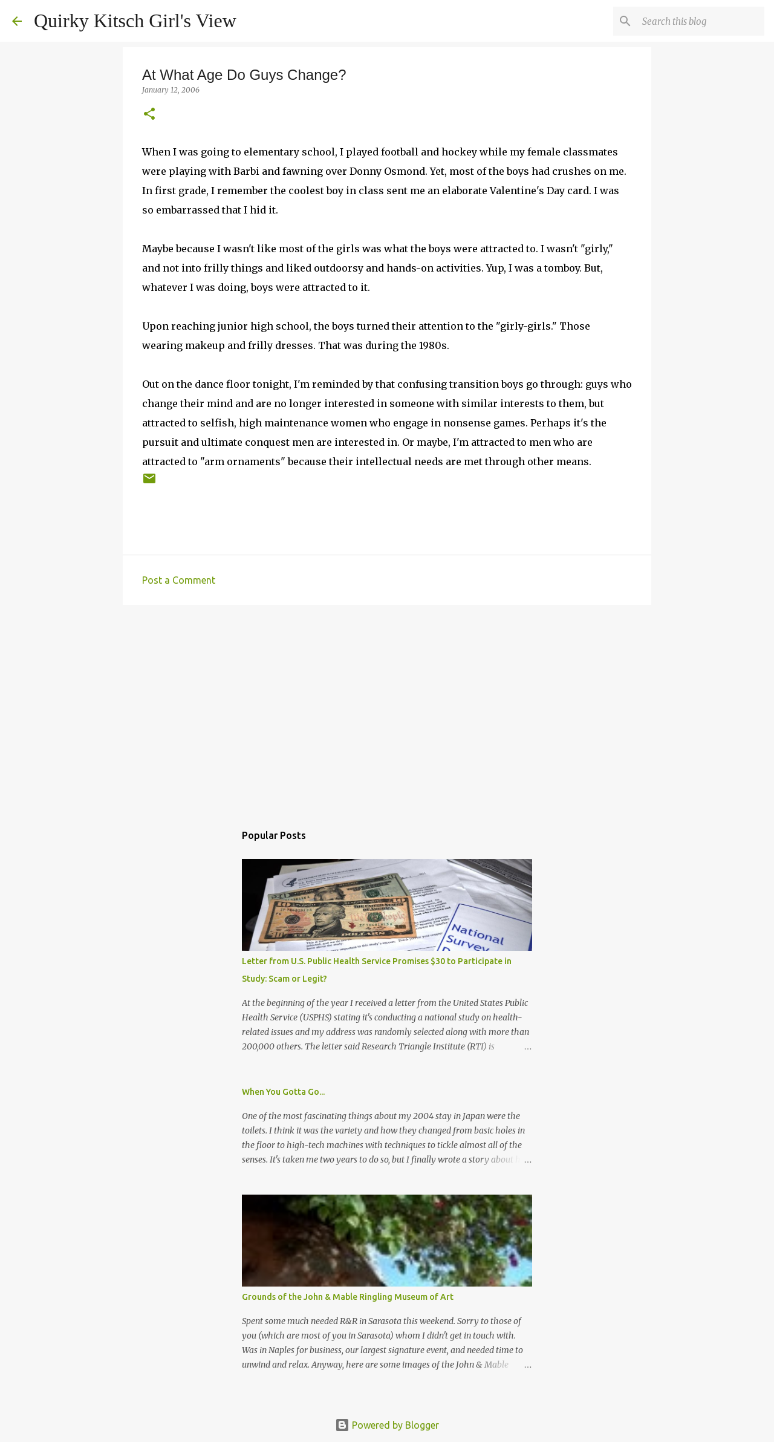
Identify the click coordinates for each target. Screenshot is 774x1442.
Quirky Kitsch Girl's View (135, 20)
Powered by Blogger (387, 1425)
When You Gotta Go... (283, 1092)
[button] (149, 114)
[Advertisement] (387, 707)
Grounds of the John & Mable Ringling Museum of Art (348, 1297)
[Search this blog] (700, 21)
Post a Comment (178, 580)
